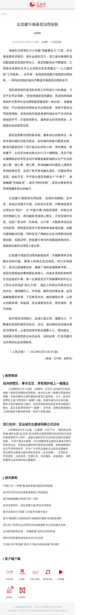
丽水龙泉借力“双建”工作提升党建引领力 (25, 511)
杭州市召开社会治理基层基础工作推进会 (25, 492)
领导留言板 (47, 573)
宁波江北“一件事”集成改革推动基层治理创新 (28, 485)
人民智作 (22, 591)
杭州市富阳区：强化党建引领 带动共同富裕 (27, 505)
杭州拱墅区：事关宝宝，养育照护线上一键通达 (36, 383)
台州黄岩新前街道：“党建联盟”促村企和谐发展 (29, 531)
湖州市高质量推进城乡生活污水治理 (23, 538)
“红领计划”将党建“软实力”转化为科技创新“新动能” (31, 544)
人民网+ (22, 573)
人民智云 (9, 591)
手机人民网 (35, 573)
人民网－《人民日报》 (52, 42)
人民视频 (60, 573)
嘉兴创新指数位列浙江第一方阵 (20, 498)
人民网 (3, 14)
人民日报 (9, 573)
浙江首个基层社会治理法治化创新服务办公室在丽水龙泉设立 (37, 525)
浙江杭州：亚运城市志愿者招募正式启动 (31, 424)
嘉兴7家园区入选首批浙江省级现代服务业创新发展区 (32, 518)
